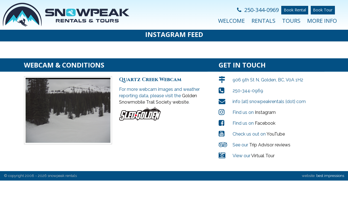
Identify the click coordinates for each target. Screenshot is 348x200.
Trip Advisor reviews (269, 139)
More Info (322, 20)
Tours (291, 20)
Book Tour (322, 9)
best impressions (330, 170)
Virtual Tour (263, 150)
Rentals (263, 20)
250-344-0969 (258, 10)
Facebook (265, 117)
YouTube (275, 128)
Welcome (231, 20)
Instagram (265, 106)
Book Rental (295, 9)
